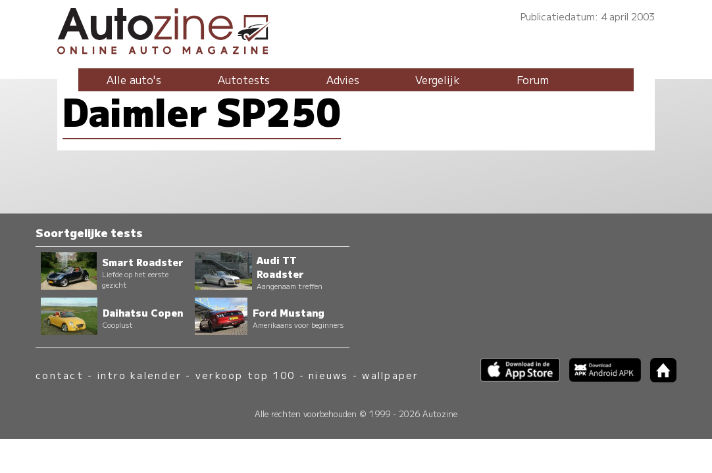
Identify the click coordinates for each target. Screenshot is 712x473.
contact (60, 375)
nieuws (328, 375)
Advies (342, 79)
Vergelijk (437, 79)
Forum (533, 79)
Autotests (244, 79)
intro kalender (139, 375)
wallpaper (390, 375)
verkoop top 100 (245, 375)
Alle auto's (134, 79)
